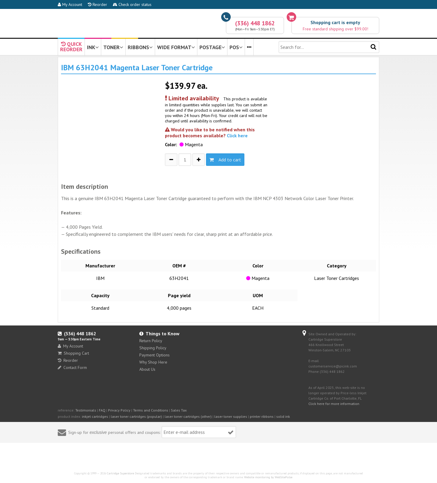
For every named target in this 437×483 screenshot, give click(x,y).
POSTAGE (212, 47)
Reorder (97, 4)
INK (93, 47)
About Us (147, 369)
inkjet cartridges (95, 416)
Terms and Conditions (150, 410)
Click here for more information (333, 403)
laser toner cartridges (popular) (136, 416)
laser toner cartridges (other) (188, 416)
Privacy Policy (119, 410)
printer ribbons (262, 416)
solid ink (283, 416)
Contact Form (72, 367)
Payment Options (154, 355)
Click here (237, 135)
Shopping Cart (73, 353)
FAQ (102, 410)
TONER (113, 47)
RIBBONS (140, 47)
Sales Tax (179, 410)
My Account (70, 4)
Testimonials (85, 410)
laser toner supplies (230, 416)
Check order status (132, 4)
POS (236, 47)
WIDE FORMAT (176, 47)
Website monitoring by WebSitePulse (268, 477)
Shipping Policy (152, 347)
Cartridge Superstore (120, 473)
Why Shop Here (153, 362)
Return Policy (150, 340)
